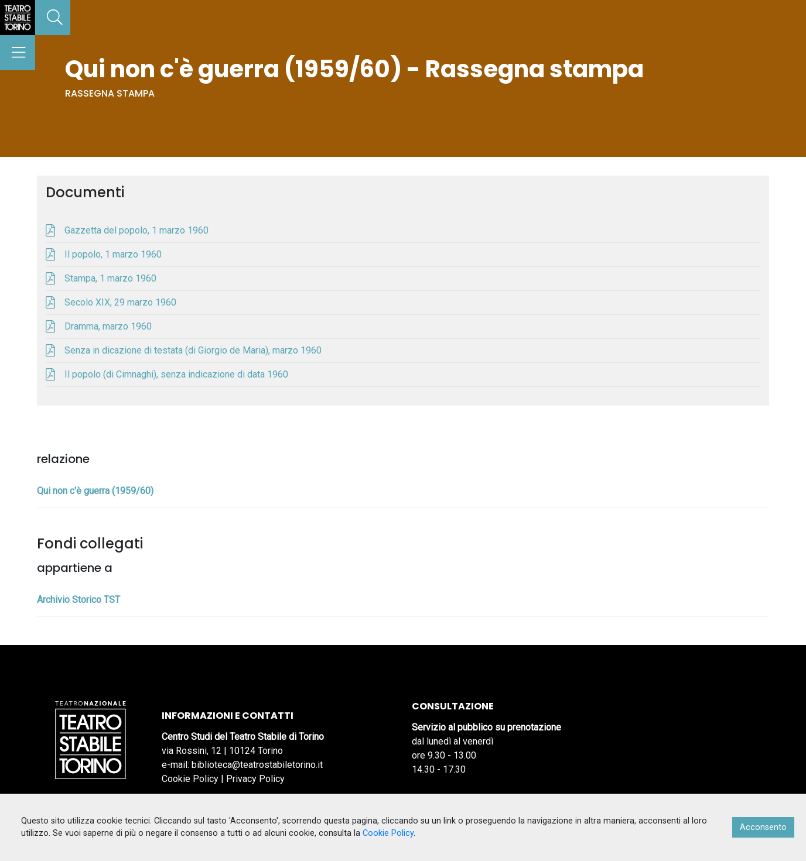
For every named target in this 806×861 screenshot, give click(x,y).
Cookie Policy (190, 778)
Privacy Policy (255, 778)
